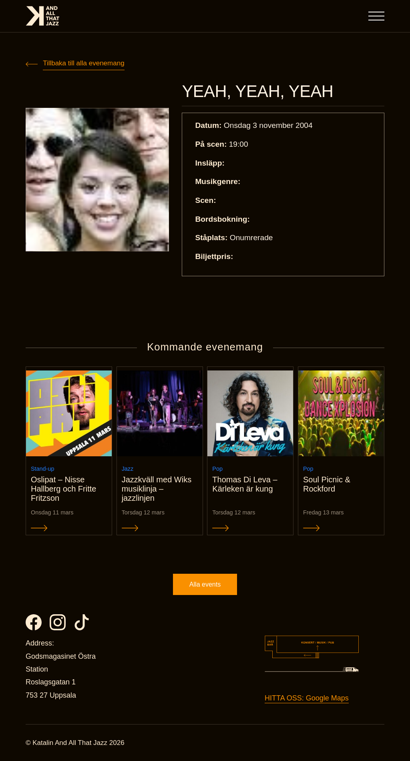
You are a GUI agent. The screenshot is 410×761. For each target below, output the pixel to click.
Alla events (205, 584)
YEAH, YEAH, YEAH (257, 91)
